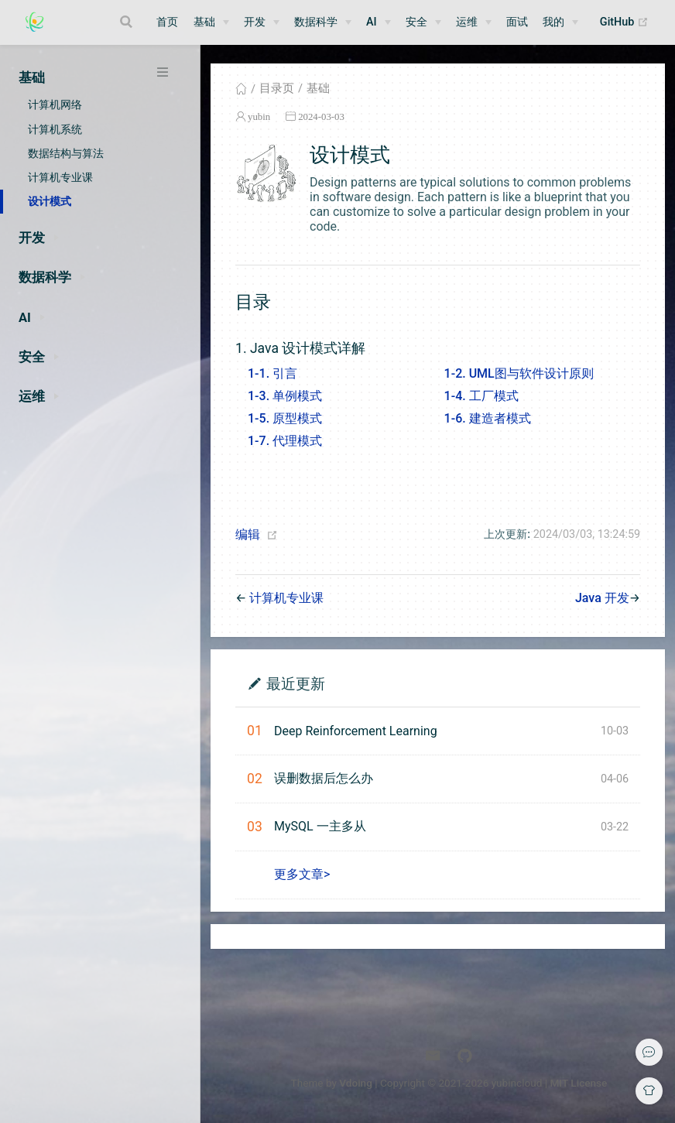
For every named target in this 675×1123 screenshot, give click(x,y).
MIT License (578, 1083)
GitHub (628, 22)
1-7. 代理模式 (285, 440)
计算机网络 (55, 104)
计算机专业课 (60, 177)
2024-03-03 (321, 116)
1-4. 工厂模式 (481, 396)
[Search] (127, 22)
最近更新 (295, 683)
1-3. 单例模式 (285, 396)
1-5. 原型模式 (285, 418)
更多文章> (302, 874)
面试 (517, 22)
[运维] (474, 22)
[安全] (423, 22)
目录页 (276, 88)
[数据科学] (322, 22)
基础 (318, 88)
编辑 (247, 534)
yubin (259, 116)
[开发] (261, 22)
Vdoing (355, 1083)
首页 (167, 22)
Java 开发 (602, 598)
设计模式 (49, 201)
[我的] (560, 22)
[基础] (211, 22)
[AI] (378, 22)
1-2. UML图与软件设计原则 (519, 373)
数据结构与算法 (66, 153)
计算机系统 (55, 129)
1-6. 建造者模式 (487, 418)
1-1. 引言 (272, 373)
